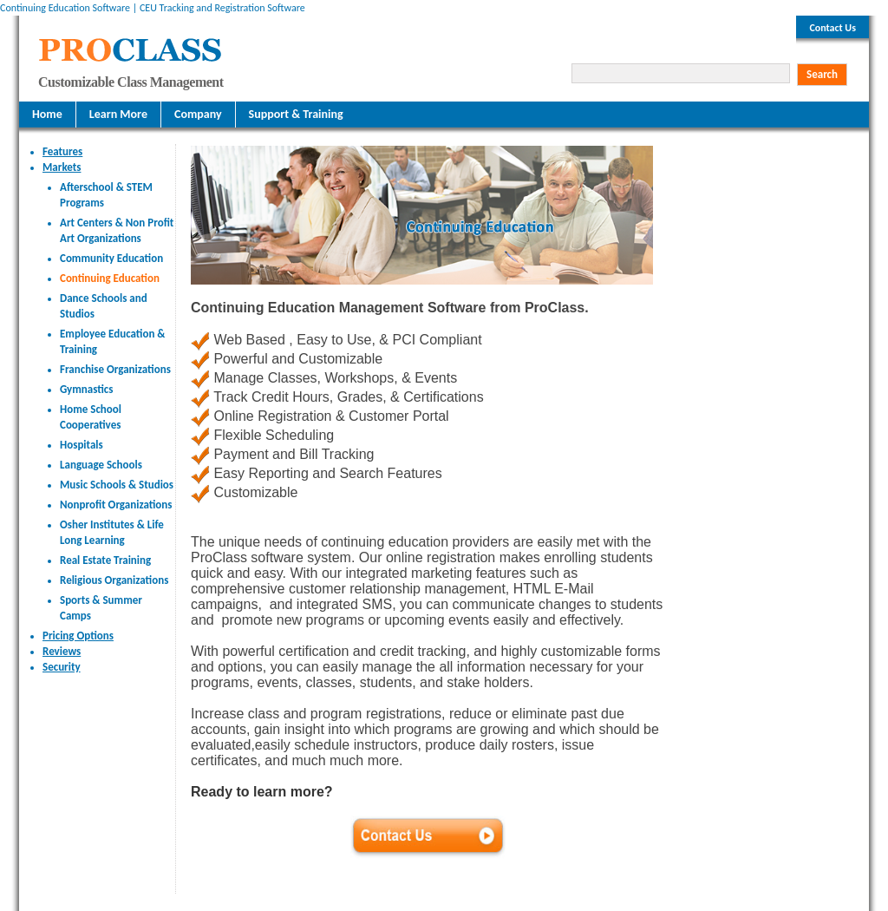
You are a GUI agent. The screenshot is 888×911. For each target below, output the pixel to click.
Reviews (61, 651)
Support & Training (296, 114)
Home (47, 114)
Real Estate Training (105, 560)
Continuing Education (110, 278)
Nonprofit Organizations (116, 504)
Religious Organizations (114, 580)
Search (822, 74)
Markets (61, 167)
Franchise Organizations (115, 369)
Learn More (118, 114)
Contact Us (832, 28)
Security (61, 666)
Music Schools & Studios (116, 484)
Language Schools (101, 464)
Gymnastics (87, 389)
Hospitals (81, 444)
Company (198, 114)
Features (62, 151)
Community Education (111, 258)
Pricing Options (78, 635)
